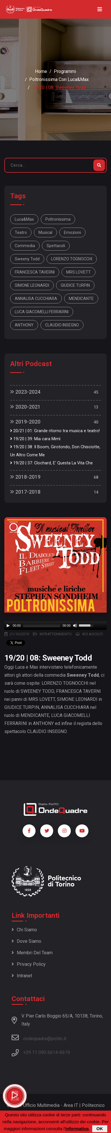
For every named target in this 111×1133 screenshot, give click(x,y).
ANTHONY (24, 325)
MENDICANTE (81, 298)
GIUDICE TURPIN (75, 285)
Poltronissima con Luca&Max (59, 79)
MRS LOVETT (78, 272)
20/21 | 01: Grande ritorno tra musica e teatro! (55, 430)
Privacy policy (29, 964)
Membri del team (32, 952)
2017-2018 (25, 492)
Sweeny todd (27, 259)
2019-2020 (25, 422)
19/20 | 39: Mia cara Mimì (35, 438)
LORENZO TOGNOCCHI (71, 259)
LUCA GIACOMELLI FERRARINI (42, 311)
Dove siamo (26, 941)
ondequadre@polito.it (39, 1037)
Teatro (21, 232)
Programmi (65, 71)
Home (41, 71)
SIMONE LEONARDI (32, 285)
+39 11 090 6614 (40, 1052)
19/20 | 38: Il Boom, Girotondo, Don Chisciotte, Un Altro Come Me (55, 451)
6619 (65, 1052)
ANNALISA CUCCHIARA (36, 298)
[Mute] (75, 625)
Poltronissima (58, 219)
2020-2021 (25, 407)
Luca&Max (24, 219)
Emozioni (72, 232)
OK (100, 1128)
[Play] (8, 625)
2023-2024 (25, 392)
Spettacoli (56, 245)
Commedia (25, 245)
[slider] (41, 625)
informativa (77, 1128)
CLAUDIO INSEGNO (62, 325)
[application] (55, 625)
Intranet (22, 975)
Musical (45, 232)
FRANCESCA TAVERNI (35, 272)
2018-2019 (25, 477)
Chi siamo (24, 929)
